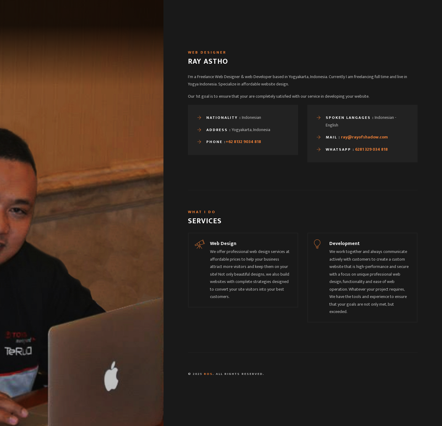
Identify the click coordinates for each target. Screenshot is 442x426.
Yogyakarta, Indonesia (194, 412)
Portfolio (308, 21)
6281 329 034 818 (371, 149)
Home (281, 21)
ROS (208, 374)
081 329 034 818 (309, 412)
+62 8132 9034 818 (243, 141)
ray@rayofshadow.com (364, 137)
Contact (358, 21)
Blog (334, 21)
